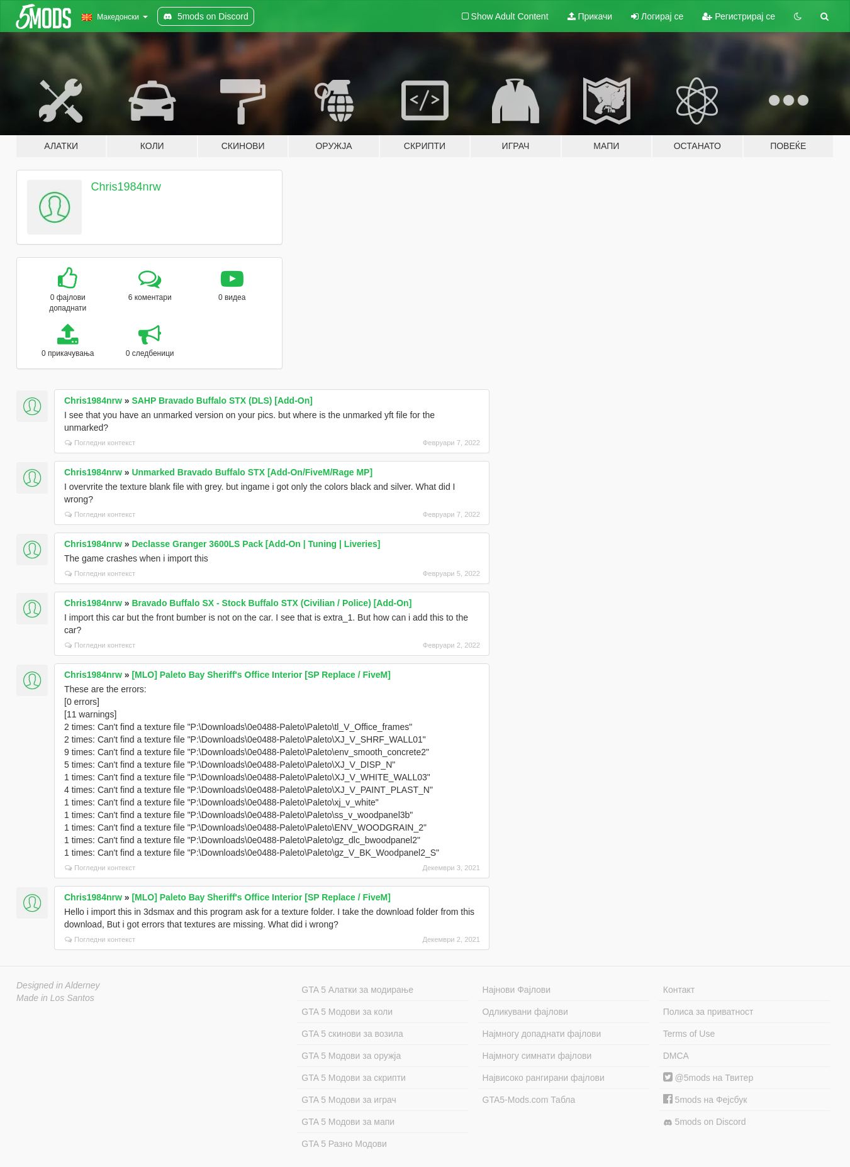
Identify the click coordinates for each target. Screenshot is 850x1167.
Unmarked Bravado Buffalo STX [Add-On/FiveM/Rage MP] (251, 472)
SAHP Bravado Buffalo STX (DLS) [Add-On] (222, 400)
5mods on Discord (704, 1122)
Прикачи (590, 16)
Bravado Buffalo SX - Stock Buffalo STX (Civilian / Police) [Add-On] (271, 603)
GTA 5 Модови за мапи (347, 1122)
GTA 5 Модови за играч (348, 1100)
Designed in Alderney (58, 985)
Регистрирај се (738, 16)
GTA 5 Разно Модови (343, 1144)
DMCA (676, 1056)
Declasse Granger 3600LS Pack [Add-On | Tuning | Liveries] (255, 544)
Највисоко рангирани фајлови (544, 1078)
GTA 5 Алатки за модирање (357, 990)
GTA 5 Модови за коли (347, 1012)
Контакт (679, 990)
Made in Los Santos (55, 998)
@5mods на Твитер (708, 1077)
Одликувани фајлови (525, 1012)
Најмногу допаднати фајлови (542, 1034)
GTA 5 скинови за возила (352, 1034)
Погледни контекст (100, 442)
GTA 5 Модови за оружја (351, 1056)
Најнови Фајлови (517, 990)
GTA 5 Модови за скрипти (353, 1078)
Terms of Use (689, 1034)
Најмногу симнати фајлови (537, 1056)
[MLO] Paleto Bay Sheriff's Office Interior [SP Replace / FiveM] (261, 675)
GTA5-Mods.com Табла (529, 1100)
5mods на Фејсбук (705, 1099)
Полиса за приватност (708, 1012)
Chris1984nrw (126, 186)
